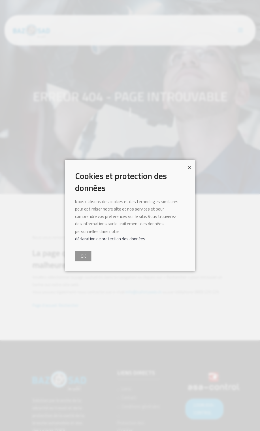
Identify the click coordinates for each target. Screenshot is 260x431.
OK (83, 256)
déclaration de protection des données (110, 239)
